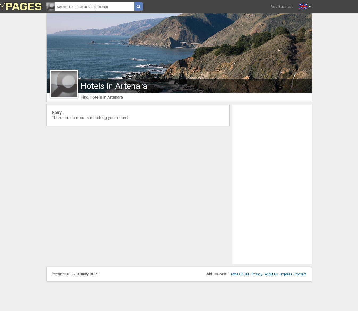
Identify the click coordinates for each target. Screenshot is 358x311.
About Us (271, 274)
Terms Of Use (239, 274)
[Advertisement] (272, 184)
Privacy (257, 274)
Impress (286, 274)
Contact (300, 274)
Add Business (282, 7)
